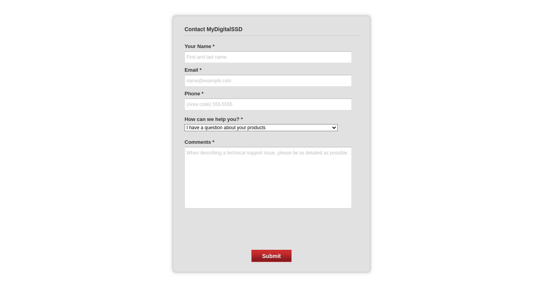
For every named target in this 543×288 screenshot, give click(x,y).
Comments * (199, 142)
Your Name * (199, 46)
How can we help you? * (214, 119)
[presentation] (271, 227)
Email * (193, 70)
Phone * (194, 94)
